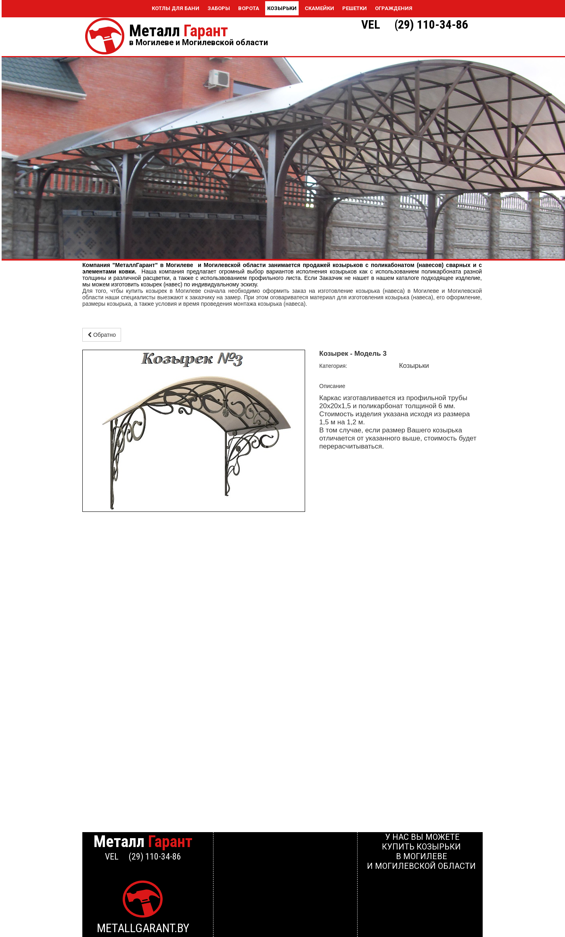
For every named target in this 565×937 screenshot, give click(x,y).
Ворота (248, 8)
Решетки (354, 8)
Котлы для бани (175, 8)
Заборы (218, 8)
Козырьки (282, 8)
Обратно (102, 335)
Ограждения (393, 8)
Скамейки (319, 8)
